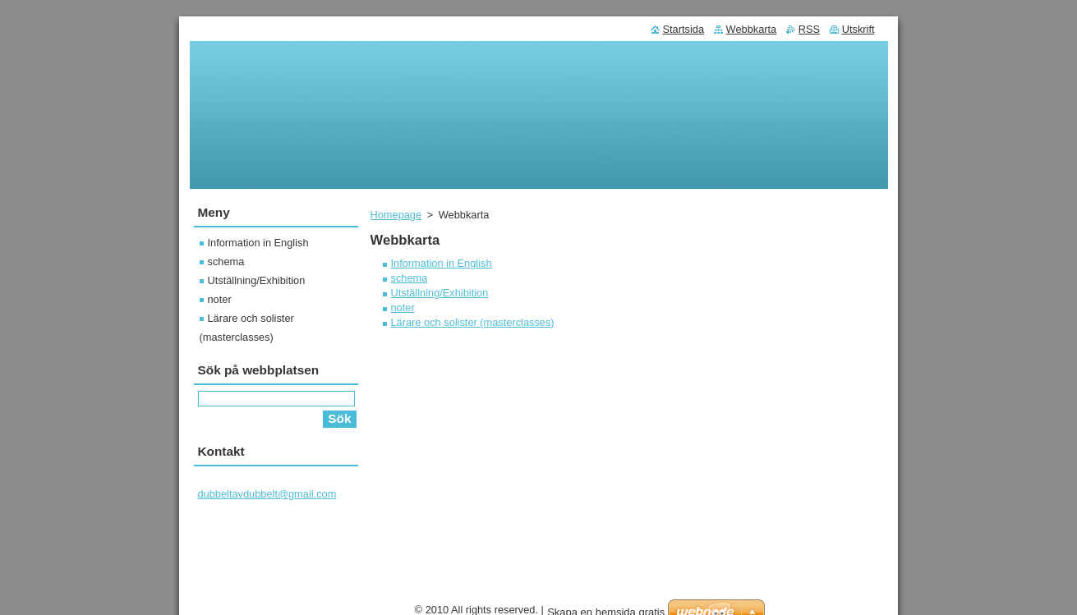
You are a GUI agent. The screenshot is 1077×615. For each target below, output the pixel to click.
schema (409, 278)
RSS (809, 29)
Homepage (396, 215)
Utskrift (858, 29)
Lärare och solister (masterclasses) (473, 322)
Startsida (684, 29)
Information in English (441, 263)
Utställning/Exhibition (440, 293)
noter (403, 307)
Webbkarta (751, 29)
